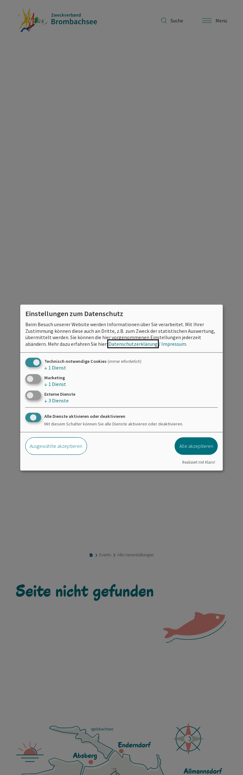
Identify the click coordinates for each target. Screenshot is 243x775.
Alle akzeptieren (196, 446)
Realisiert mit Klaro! (198, 461)
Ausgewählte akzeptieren (56, 446)
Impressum (173, 344)
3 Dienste (56, 400)
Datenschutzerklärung (133, 344)
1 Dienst (55, 367)
